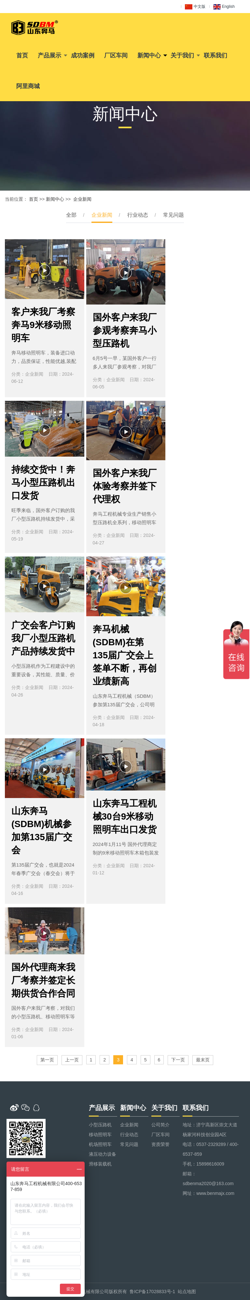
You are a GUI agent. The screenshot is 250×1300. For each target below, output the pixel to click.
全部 (71, 215)
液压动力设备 (102, 1154)
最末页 (203, 1059)
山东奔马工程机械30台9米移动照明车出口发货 (125, 816)
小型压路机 (100, 1124)
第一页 (47, 1059)
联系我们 (215, 55)
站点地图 (187, 1291)
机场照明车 (100, 1144)
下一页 (178, 1059)
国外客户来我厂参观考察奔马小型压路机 (125, 330)
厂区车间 (116, 55)
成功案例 (82, 55)
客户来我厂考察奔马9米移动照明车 (43, 325)
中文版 (195, 6)
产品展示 (49, 55)
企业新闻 (82, 199)
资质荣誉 (160, 1144)
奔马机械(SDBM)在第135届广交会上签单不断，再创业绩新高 (125, 655)
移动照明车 (100, 1134)
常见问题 (173, 215)
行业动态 (137, 215)
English (224, 6)
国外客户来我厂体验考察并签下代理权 (125, 486)
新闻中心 (149, 55)
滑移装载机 (100, 1164)
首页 (22, 55)
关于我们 (182, 55)
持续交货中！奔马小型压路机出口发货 (43, 482)
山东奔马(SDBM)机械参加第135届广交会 (41, 830)
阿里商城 (28, 86)
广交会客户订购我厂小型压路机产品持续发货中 (43, 638)
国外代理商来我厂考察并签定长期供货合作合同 (43, 980)
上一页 (72, 1059)
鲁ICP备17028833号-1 (152, 1291)
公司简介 (160, 1124)
